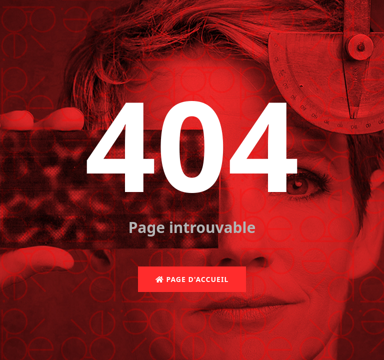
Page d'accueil (192, 279)
